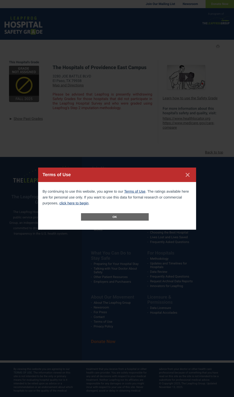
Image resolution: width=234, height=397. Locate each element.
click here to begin (73, 203)
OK (115, 217)
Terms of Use (134, 192)
